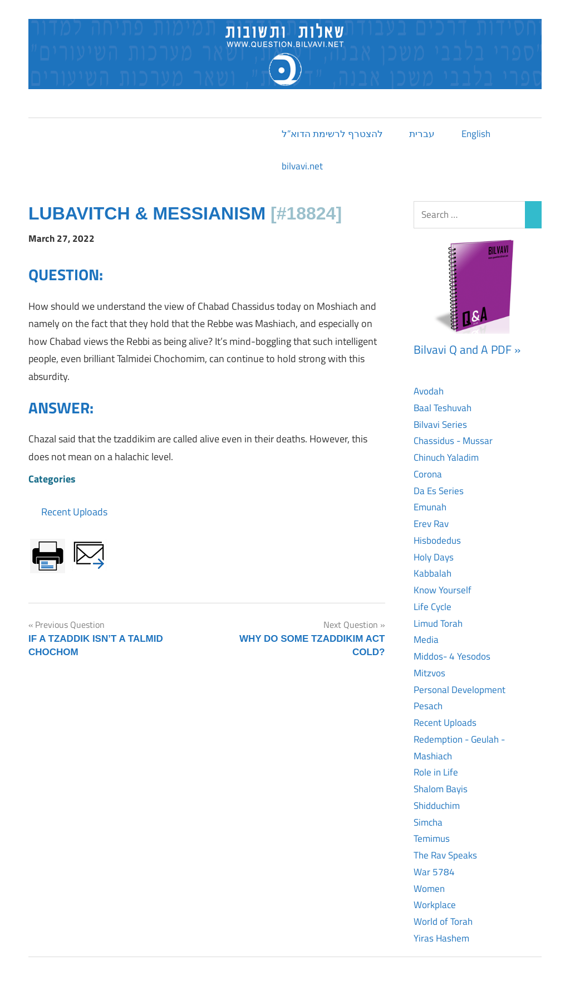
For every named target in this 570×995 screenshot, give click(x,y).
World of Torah (443, 921)
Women (429, 888)
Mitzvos (429, 673)
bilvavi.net (302, 166)
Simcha (428, 822)
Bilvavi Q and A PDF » (467, 349)
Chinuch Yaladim (446, 457)
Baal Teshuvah (442, 408)
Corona (428, 474)
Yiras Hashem (441, 938)
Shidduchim (437, 805)
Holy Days (434, 557)
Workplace (435, 905)
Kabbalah (432, 573)
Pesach (428, 706)
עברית (422, 133)
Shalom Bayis (441, 789)
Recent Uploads (74, 511)
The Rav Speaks (445, 855)
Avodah (429, 391)
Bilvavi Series (440, 424)
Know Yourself (442, 590)
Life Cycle (432, 606)
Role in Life (436, 772)
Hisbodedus (437, 540)
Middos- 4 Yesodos (452, 656)
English (475, 133)
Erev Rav (431, 523)
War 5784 (434, 872)
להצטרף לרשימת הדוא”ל (332, 133)
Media (426, 639)
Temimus (432, 838)
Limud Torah (438, 623)
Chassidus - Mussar (453, 440)
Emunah (430, 507)
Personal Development (459, 689)
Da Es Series (439, 491)
